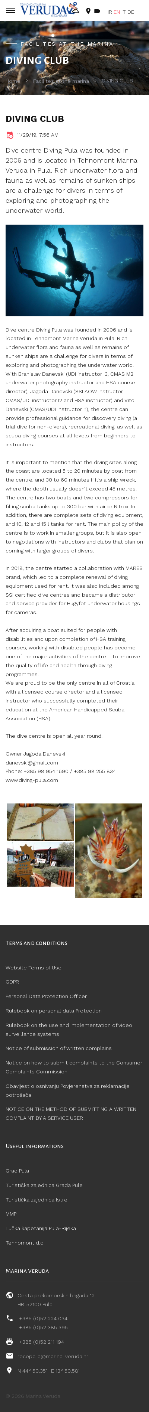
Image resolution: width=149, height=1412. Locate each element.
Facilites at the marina (61, 81)
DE (130, 12)
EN (117, 12)
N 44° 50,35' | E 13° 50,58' (48, 1371)
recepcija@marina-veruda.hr (53, 1356)
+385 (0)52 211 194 (41, 1342)
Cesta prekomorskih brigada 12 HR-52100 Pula (56, 1299)
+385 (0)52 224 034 (43, 1318)
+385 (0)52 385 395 (43, 1327)
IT (123, 12)
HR (108, 12)
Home (13, 81)
